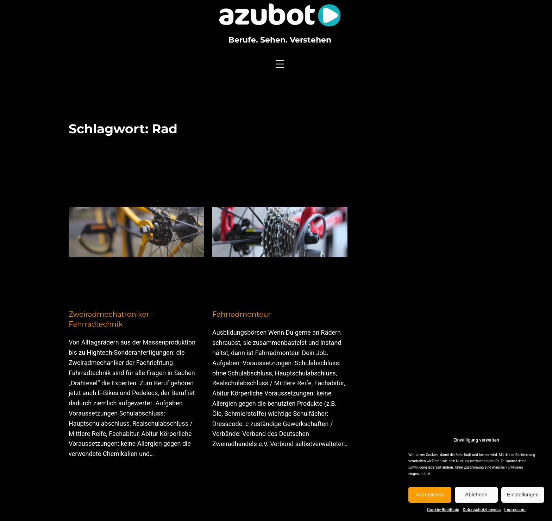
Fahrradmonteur (241, 314)
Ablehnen (476, 494)
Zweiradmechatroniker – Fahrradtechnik (112, 319)
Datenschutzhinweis (482, 509)
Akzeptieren (430, 494)
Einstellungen (523, 494)
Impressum (515, 509)
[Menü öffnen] (280, 64)
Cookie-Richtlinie (443, 509)
